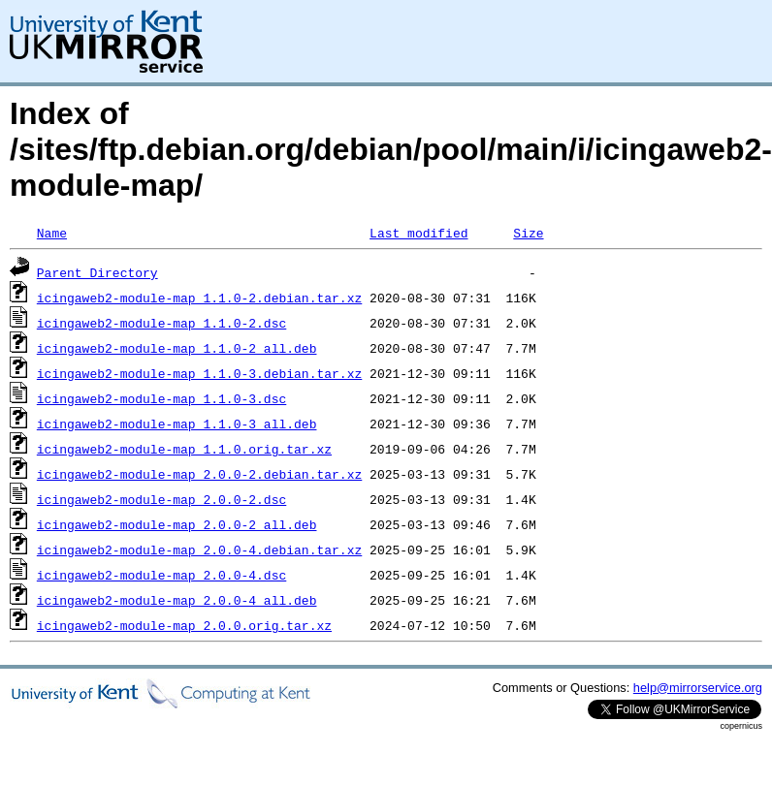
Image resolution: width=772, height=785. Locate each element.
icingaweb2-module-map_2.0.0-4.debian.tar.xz (199, 549)
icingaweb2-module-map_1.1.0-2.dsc (161, 322)
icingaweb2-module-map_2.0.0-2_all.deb (177, 524)
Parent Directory (97, 272)
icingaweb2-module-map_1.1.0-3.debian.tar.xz (199, 373)
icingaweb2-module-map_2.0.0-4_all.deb (177, 600)
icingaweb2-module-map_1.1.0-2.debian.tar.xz (199, 297)
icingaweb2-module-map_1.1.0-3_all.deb (177, 423)
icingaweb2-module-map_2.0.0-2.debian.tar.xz (199, 474)
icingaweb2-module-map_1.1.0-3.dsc (161, 398)
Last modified (418, 232)
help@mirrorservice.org (697, 687)
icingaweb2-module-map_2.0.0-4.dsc (161, 574)
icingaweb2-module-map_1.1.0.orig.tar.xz (184, 448)
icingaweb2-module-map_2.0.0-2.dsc (161, 499)
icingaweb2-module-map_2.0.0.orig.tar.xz (184, 625)
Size (528, 232)
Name (52, 232)
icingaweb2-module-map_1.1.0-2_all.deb (177, 348)
